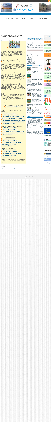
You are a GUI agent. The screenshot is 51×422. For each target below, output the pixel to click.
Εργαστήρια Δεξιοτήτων (48, 51)
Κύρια (21, 40)
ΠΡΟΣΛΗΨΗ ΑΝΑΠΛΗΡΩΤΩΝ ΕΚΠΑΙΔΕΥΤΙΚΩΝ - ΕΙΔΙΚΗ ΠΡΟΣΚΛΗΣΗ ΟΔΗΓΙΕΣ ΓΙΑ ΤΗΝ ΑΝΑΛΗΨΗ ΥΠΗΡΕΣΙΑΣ (12, 37)
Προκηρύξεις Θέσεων (30, 42)
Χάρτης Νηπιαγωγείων (11, 1)
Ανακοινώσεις (40, 119)
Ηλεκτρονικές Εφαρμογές (19, 13)
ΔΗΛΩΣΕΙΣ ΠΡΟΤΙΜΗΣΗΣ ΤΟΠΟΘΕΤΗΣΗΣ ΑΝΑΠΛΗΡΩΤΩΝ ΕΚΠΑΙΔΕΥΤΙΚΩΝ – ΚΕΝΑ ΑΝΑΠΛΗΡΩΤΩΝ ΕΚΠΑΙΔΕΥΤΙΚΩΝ (37, 100)
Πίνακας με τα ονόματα (9, 113)
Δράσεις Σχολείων (30, 133)
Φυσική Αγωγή (32, 1)
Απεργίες (34, 134)
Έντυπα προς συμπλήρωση (10, 114)
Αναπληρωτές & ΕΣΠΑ (16, 40)
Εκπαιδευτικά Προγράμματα (38, 132)
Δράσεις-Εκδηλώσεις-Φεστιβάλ (33, 128)
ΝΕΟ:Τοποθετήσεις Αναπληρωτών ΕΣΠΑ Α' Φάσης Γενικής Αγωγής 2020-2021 (37, 68)
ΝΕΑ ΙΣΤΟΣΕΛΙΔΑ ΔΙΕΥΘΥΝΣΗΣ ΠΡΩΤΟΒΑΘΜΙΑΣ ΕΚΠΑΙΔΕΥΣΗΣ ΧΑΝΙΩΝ (37, 80)
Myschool (28, 58)
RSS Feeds (27, 177)
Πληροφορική (29, 60)
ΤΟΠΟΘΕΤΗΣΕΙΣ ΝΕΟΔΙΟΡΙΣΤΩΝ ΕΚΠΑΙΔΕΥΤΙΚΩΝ (37, 93)
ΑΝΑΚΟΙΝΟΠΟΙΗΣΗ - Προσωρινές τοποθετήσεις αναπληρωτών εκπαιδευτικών (34, 87)
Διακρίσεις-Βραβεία (30, 63)
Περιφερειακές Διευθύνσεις (48, 156)
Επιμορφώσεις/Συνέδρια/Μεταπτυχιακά (35, 126)
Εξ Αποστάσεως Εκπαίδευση (32, 55)
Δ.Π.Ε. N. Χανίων (29, 175)
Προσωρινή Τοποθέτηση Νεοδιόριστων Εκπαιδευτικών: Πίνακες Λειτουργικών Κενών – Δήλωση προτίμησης (37, 108)
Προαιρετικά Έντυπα (9, 123)
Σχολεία (6, 13)
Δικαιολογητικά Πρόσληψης (14, 106)
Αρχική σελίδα (13, 168)
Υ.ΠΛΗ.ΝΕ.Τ (26, 1)
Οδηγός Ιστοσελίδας (20, 1)
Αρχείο (40, 65)
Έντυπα (27, 13)
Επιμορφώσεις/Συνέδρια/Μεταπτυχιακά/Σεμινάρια (35, 121)
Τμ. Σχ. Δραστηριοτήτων (31, 41)
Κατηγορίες (35, 65)
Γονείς (28, 53)
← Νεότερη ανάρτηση (4, 168)
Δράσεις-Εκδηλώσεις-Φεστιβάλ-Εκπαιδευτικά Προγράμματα (35, 124)
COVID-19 (42, 13)
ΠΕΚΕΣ (41, 126)
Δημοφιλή (29, 65)
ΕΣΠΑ (31, 13)
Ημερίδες (31, 134)
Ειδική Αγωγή (29, 54)
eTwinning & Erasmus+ (31, 56)
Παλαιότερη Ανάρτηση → (22, 168)
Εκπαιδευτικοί (33, 118)
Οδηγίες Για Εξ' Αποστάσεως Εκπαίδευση (48, 55)
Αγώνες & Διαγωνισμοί (31, 52)
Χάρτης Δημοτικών (3, 1)
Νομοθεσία (36, 13)
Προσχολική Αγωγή (30, 61)
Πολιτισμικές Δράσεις (31, 62)
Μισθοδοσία (48, 88)
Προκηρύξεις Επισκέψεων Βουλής (35, 127)
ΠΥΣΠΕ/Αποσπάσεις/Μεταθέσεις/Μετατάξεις (35, 45)
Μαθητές (37, 134)
